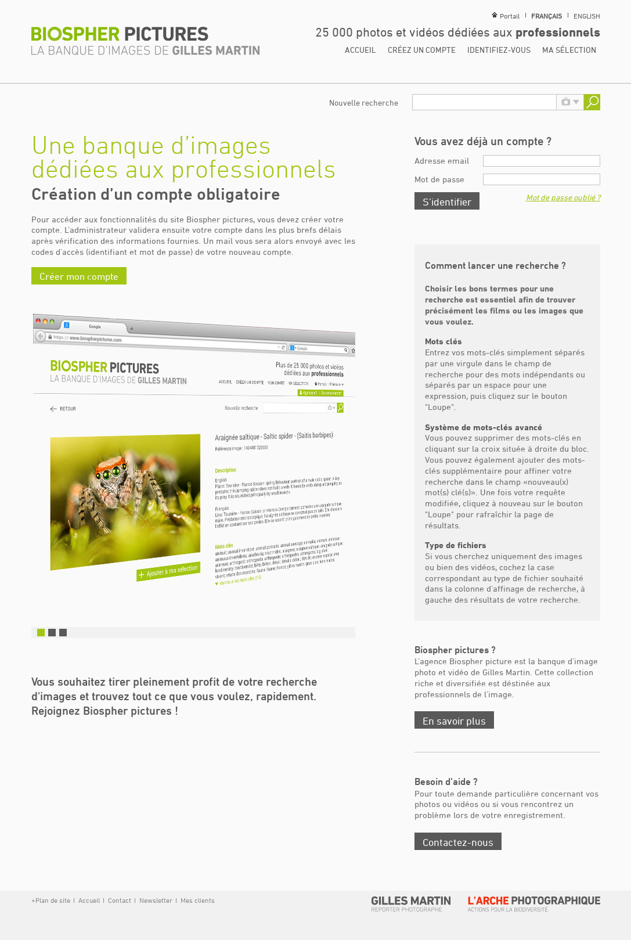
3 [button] (63, 632)
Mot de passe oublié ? (563, 197)
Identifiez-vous (499, 50)
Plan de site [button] (53, 900)
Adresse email (441, 160)
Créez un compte (422, 50)
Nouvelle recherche (363, 102)
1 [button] (41, 632)
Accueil (360, 50)
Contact (119, 900)
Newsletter (156, 900)
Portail (510, 16)
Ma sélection (569, 50)
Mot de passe (439, 179)
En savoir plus (454, 720)
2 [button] (52, 632)
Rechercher (592, 102)
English (587, 16)
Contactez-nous (458, 842)
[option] (193, 463)
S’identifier (447, 201)
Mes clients (197, 900)
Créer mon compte (78, 276)
